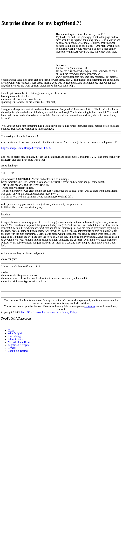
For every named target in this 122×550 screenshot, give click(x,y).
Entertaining (14, 336)
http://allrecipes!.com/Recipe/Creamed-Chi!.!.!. (26, 148)
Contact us (53, 312)
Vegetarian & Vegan (18, 345)
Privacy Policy (69, 312)
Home (11, 330)
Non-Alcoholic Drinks (19, 342)
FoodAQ (25, 312)
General (12, 347)
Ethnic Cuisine (15, 339)
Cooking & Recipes (18, 350)
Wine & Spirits (15, 333)
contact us (89, 306)
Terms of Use (39, 312)
